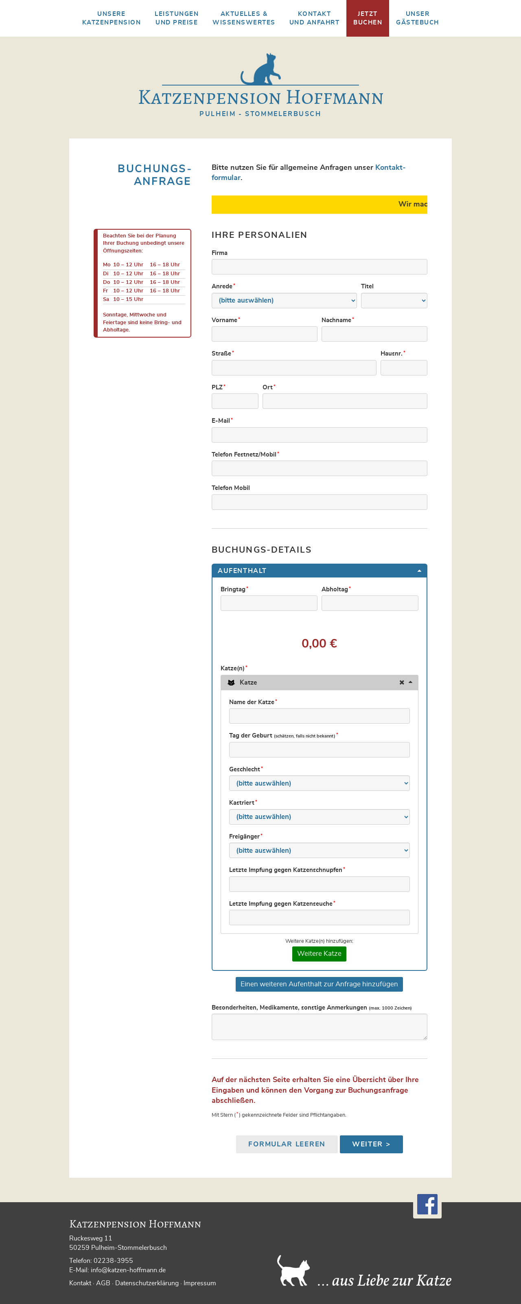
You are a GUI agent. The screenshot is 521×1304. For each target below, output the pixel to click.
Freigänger (246, 836)
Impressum (200, 1283)
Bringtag (235, 589)
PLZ (219, 387)
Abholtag (337, 589)
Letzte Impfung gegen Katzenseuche (283, 903)
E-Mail (223, 420)
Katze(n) (235, 668)
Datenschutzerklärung (147, 1283)
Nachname (338, 320)
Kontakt (80, 1283)
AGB (103, 1283)
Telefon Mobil (231, 488)
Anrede (224, 286)
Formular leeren (287, 1144)
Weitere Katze (319, 953)
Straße (223, 353)
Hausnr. (394, 353)
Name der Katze (253, 702)
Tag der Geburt (284, 735)
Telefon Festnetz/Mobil (246, 454)
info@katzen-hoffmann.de (128, 1270)
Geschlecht (246, 769)
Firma (220, 253)
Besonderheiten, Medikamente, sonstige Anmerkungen (312, 1008)
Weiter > (371, 1144)
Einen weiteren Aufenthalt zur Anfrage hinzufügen (319, 984)
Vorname (226, 320)
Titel (367, 286)
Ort (270, 387)
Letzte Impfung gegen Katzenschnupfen (287, 870)
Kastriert (243, 802)
